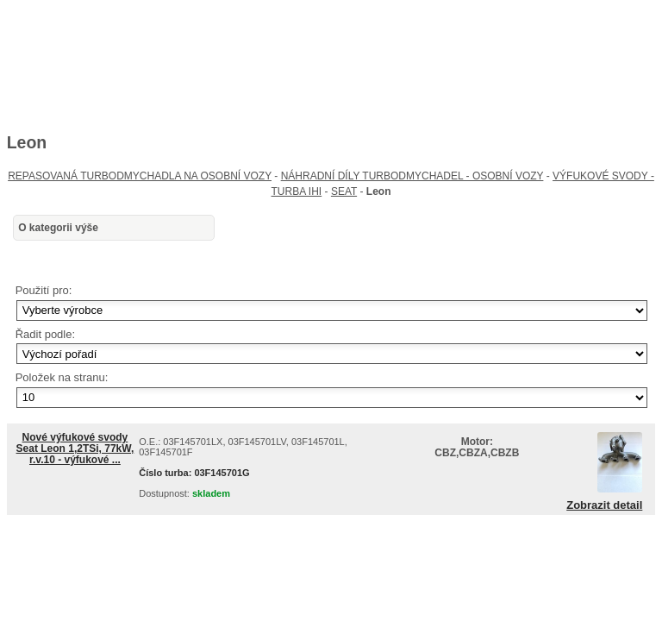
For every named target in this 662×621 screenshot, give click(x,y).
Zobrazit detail (604, 505)
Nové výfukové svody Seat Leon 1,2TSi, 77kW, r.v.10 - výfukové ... (75, 448)
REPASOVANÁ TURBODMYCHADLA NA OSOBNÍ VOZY (140, 176)
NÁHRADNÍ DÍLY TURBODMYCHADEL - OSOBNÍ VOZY (412, 176)
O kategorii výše (58, 228)
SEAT (344, 191)
